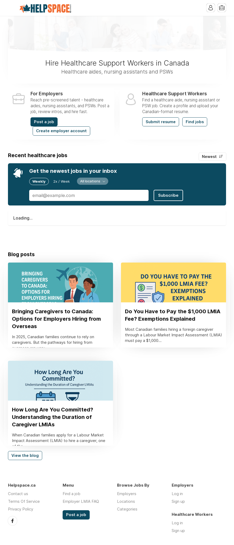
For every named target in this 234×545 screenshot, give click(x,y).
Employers (126, 493)
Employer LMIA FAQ (81, 501)
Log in (177, 493)
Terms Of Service (24, 501)
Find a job (71, 493)
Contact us (18, 493)
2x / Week (61, 181)
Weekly (39, 181)
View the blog (25, 455)
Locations (126, 501)
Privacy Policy (20, 509)
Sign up (178, 501)
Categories (127, 509)
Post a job (44, 121)
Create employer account (61, 130)
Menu (12, 8)
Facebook (12, 520)
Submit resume (161, 121)
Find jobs (195, 121)
